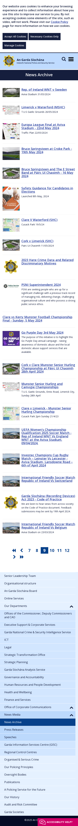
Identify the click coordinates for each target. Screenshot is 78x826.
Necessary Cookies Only (44, 36)
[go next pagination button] (15, 557)
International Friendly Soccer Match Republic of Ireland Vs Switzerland (48, 479)
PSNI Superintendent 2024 (41, 285)
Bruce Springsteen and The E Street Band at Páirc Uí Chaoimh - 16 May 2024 (48, 172)
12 (67, 550)
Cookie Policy (59, 22)
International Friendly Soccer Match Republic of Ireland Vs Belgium (48, 526)
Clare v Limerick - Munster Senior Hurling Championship (46, 410)
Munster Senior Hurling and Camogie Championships (42, 385)
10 (52, 550)
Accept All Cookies (15, 36)
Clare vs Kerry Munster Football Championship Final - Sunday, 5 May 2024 (37, 318)
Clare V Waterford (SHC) (39, 220)
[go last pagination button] (22, 557)
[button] (71, 606)
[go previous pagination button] (22, 550)
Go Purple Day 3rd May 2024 (42, 332)
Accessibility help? (60, 822)
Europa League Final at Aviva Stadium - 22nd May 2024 (43, 126)
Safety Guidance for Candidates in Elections (47, 190)
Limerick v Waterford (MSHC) (43, 107)
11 (59, 550)
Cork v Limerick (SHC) (37, 241)
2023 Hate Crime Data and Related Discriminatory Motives (47, 261)
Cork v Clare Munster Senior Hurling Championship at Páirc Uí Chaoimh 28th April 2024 (48, 368)
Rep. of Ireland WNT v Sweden (44, 89)
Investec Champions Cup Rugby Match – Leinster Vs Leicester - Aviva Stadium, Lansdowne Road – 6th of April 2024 (47, 460)
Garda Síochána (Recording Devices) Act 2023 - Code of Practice (48, 497)
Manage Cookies (14, 45)
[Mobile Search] (64, 59)
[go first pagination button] (14, 550)
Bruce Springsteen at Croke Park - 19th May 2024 (46, 150)
